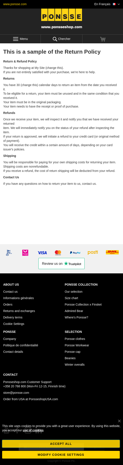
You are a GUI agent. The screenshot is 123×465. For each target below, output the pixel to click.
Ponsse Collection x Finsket (83, 304)
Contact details (13, 351)
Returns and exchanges (19, 311)
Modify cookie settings (61, 454)
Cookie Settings (13, 324)
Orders (7, 304)
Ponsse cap (72, 351)
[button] (107, 4)
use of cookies (33, 430)
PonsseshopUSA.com (43, 399)
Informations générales (18, 298)
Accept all (61, 443)
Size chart (71, 298)
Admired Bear (74, 311)
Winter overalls (75, 364)
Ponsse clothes (75, 339)
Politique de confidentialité (20, 345)
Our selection (73, 291)
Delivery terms (12, 317)
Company (9, 339)
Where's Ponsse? (76, 317)
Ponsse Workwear (77, 345)
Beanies (70, 358)
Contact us (10, 291)
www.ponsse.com (15, 4)
